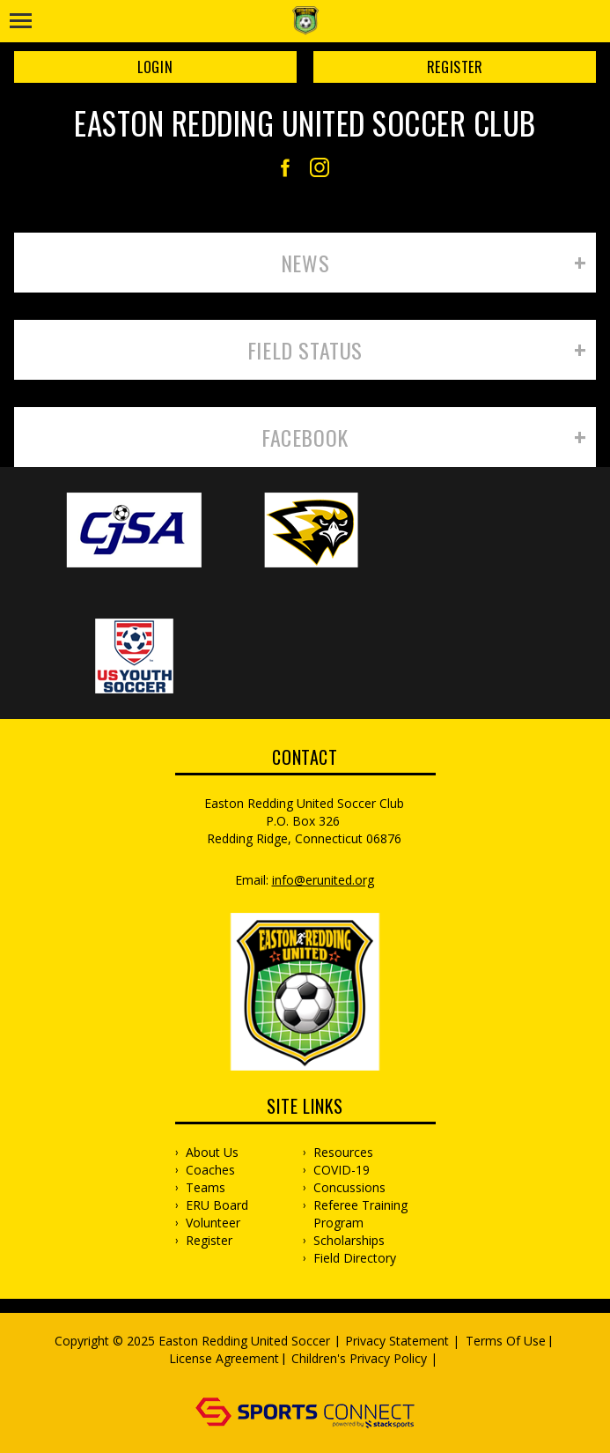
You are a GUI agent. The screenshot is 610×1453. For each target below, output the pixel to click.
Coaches (210, 1169)
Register (455, 67)
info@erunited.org (323, 879)
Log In (308, 1376)
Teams (205, 1187)
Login (155, 67)
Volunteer (213, 1222)
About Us (212, 1152)
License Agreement (224, 1358)
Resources (343, 1152)
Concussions (349, 1187)
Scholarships (349, 1240)
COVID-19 (341, 1169)
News (305, 262)
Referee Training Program (360, 1214)
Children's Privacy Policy (359, 1358)
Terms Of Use (506, 1340)
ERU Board (217, 1205)
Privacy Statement (397, 1340)
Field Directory (354, 1257)
